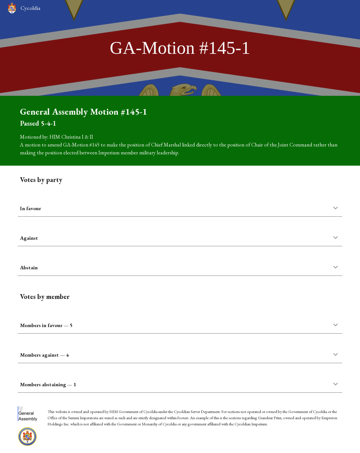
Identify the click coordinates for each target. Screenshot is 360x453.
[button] (335, 208)
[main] (180, 48)
